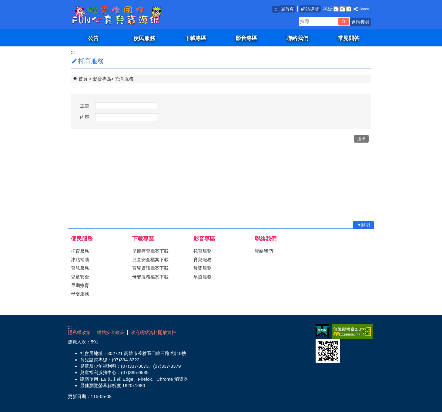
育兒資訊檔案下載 (150, 268)
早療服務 (202, 276)
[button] (343, 21)
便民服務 (144, 38)
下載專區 (195, 38)
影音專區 (246, 38)
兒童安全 (80, 276)
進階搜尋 (360, 22)
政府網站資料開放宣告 (153, 332)
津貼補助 (80, 259)
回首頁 (287, 9)
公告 (93, 38)
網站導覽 (310, 9)
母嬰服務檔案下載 (150, 276)
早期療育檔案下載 (150, 251)
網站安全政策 (110, 332)
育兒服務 (80, 268)
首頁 (83, 78)
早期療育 (80, 285)
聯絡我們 (297, 38)
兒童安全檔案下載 (150, 259)
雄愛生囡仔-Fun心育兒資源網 (119, 15)
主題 (84, 105)
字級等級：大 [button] (348, 9)
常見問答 (349, 38)
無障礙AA (352, 331)
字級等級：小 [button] (336, 9)
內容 (84, 117)
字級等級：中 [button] (342, 9)
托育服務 (124, 78)
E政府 (322, 331)
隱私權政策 (79, 332)
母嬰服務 (80, 293)
